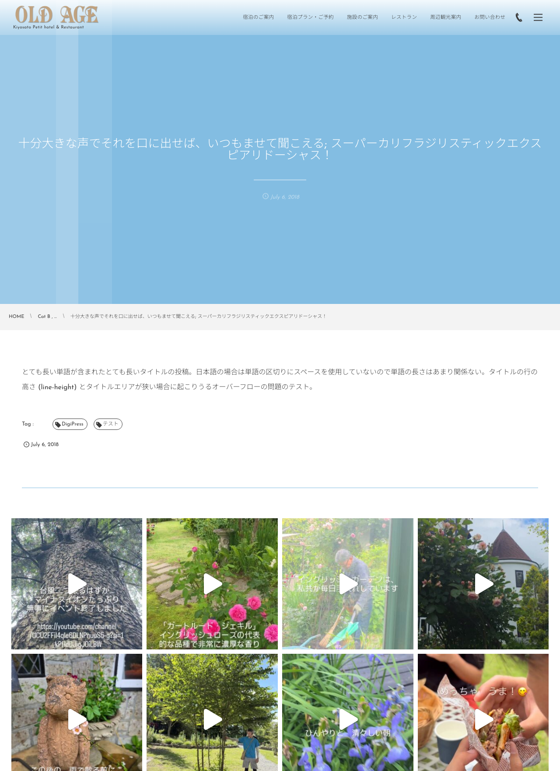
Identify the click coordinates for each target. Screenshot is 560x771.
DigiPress (73, 424)
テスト (111, 424)
